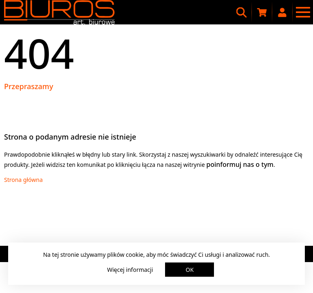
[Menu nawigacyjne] (303, 12)
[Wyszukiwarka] (241, 12)
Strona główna (23, 180)
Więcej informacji (130, 269)
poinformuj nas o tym (239, 164)
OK (190, 269)
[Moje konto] (282, 12)
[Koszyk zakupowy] (262, 12)
